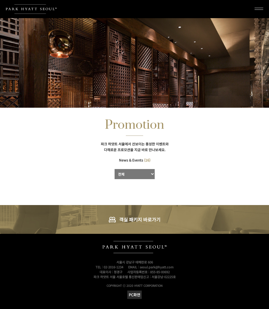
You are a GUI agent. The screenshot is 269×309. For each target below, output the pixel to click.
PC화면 (134, 294)
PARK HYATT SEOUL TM (31, 9)
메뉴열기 (259, 8)
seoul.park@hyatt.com (156, 267)
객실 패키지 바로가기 (139, 219)
